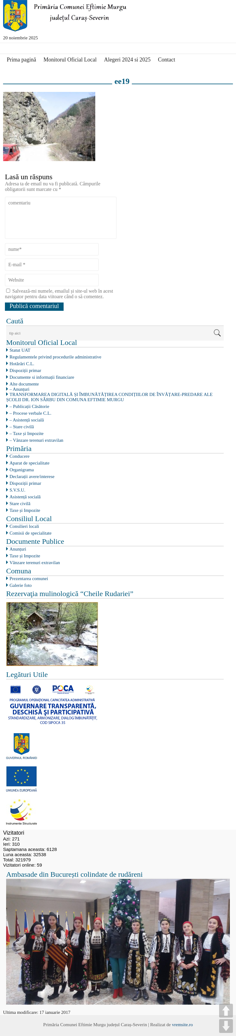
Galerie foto (21, 585)
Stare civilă (20, 503)
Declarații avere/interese (32, 476)
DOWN (226, 1026)
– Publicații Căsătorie (29, 406)
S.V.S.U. (17, 490)
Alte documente (24, 384)
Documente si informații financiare (42, 377)
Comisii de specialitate (31, 533)
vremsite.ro (182, 1024)
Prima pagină (21, 60)
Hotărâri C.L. (22, 363)
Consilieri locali (24, 526)
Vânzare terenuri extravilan (35, 562)
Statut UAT (20, 350)
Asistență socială (25, 496)
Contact (166, 60)
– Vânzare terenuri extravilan (36, 440)
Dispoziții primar (25, 370)
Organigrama (22, 469)
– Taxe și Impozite (27, 433)
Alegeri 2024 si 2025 (127, 60)
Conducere (20, 456)
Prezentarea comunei (29, 578)
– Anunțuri (20, 389)
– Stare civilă (22, 426)
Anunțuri (18, 549)
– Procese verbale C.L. (30, 413)
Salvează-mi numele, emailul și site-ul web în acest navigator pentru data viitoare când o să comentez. (59, 293)
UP (226, 1011)
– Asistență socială (27, 419)
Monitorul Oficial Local (69, 60)
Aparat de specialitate (29, 463)
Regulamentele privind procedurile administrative (55, 356)
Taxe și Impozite (25, 510)
